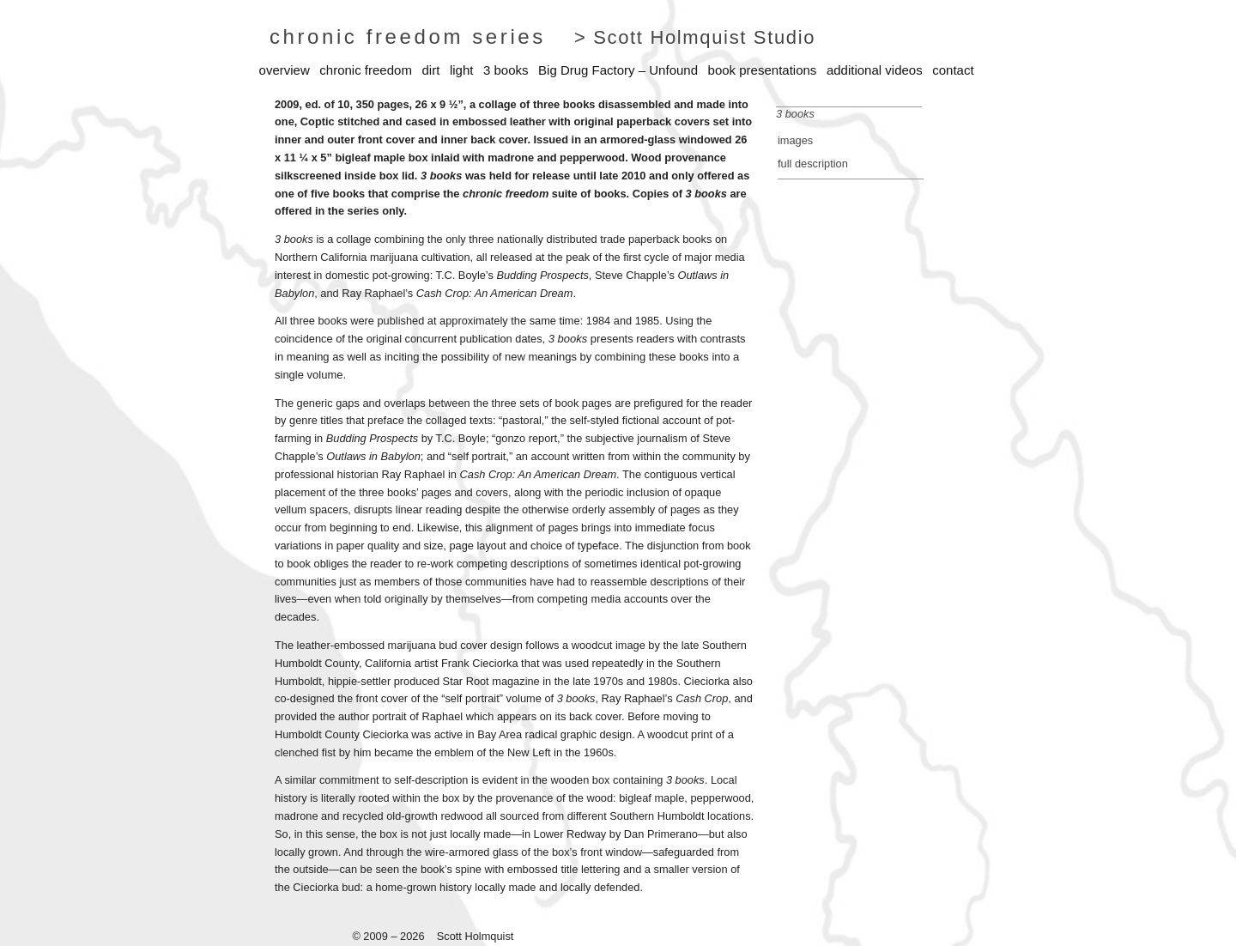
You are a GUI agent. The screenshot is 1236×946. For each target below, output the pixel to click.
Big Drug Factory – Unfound (618, 70)
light (462, 70)
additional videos (875, 70)
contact (952, 70)
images (795, 140)
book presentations (762, 70)
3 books (506, 70)
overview (284, 70)
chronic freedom (365, 70)
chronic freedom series (408, 36)
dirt (430, 70)
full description (813, 163)
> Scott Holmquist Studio (694, 37)
